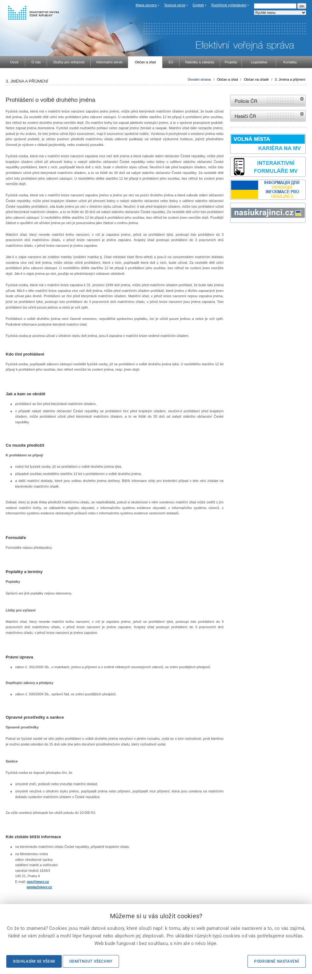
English (198, 5)
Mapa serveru (146, 5)
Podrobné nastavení (276, 961)
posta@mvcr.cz (39, 887)
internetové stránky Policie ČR (268, 101)
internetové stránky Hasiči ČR (268, 116)
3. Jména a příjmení (290, 79)
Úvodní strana (199, 79)
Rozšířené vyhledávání (229, 5)
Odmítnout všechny (90, 961)
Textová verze (174, 5)
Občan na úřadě (256, 79)
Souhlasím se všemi (34, 961)
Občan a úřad (227, 79)
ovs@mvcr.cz (38, 882)
